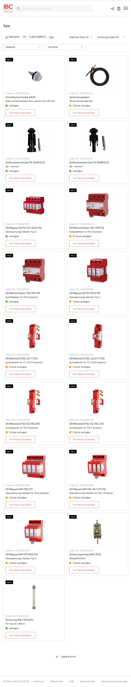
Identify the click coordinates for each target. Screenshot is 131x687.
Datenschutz (56, 681)
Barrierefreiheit (87, 681)
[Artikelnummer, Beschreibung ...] (54, 8)
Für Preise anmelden (20, 112)
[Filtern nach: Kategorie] (23, 47)
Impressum (38, 681)
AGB (71, 681)
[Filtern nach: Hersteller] (65, 47)
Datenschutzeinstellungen (114, 681)
